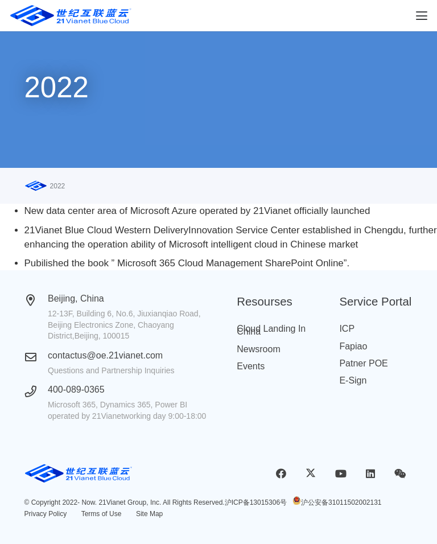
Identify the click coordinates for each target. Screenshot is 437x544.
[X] (311, 474)
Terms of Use (101, 514)
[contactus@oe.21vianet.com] (36, 357)
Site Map (149, 514)
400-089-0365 (76, 389)
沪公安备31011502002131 (341, 502)
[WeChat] (400, 474)
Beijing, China (76, 298)
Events (251, 366)
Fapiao (353, 346)
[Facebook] (281, 474)
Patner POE (363, 363)
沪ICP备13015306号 (256, 502)
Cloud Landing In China (271, 330)
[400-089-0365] (36, 391)
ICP (346, 328)
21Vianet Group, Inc (128, 502)
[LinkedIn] (370, 474)
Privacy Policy (45, 514)
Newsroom (258, 349)
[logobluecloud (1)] (71, 16)
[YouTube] (340, 474)
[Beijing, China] (36, 300)
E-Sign (352, 380)
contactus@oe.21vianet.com (105, 355)
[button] (421, 16)
